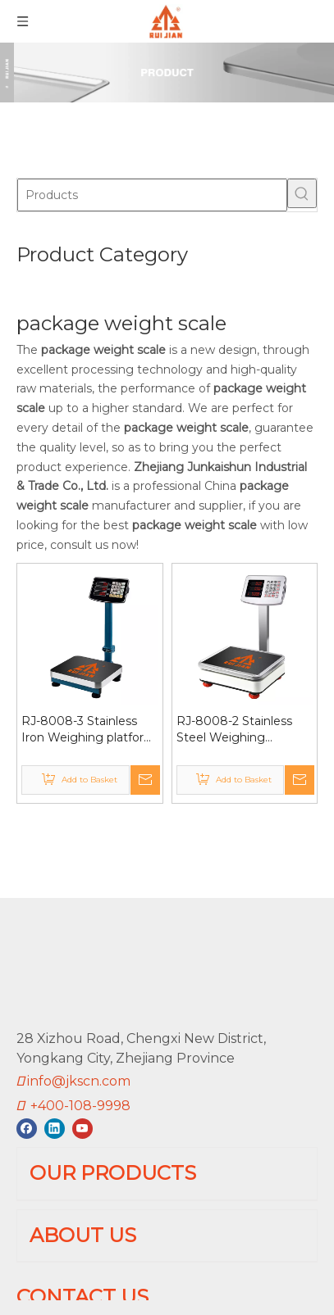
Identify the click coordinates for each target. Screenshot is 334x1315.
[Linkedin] (54, 1128)
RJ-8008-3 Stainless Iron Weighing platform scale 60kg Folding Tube (88, 730)
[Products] (152, 195)
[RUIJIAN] (56, 965)
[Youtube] (82, 1128)
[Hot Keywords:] (302, 193)
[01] (167, 72)
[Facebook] (26, 1128)
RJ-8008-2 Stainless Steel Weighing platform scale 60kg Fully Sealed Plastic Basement (234, 730)
